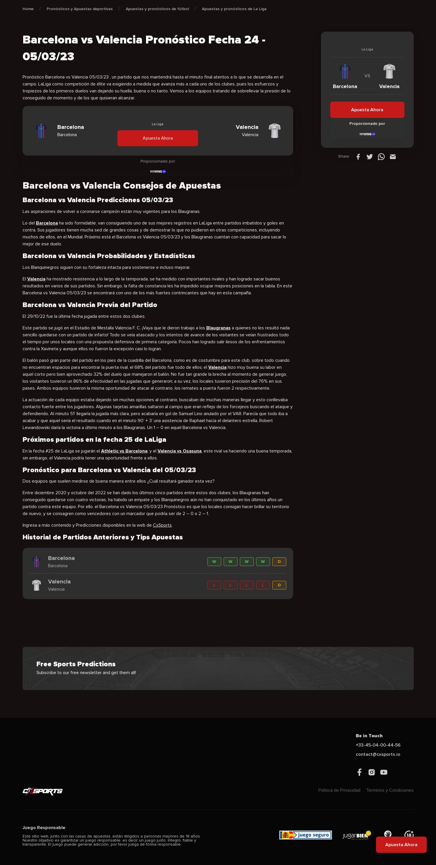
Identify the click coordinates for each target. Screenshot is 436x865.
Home (28, 8)
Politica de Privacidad (339, 790)
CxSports (162, 525)
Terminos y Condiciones (390, 790)
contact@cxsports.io (378, 754)
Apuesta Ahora (158, 138)
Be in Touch (369, 736)
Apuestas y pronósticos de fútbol (157, 8)
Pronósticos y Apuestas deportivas (80, 8)
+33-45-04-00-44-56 (378, 745)
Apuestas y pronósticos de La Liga (234, 8)
